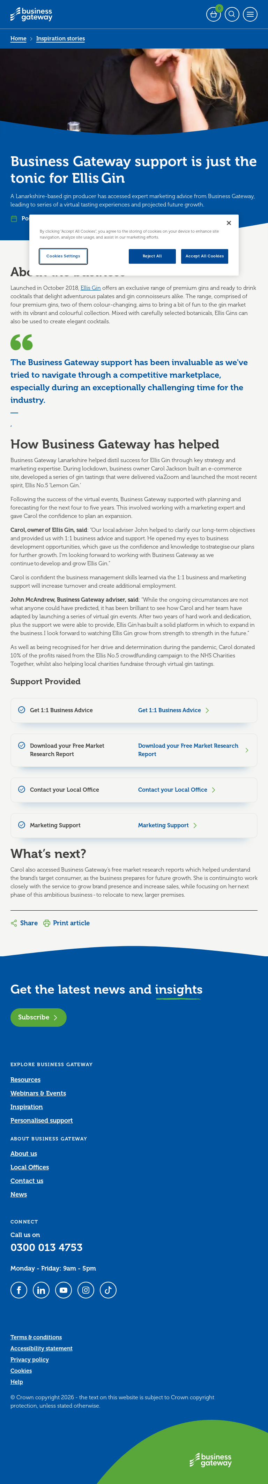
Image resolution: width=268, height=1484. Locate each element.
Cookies (21, 1371)
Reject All (152, 256)
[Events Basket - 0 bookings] (213, 14)
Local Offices (29, 1167)
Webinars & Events (38, 1093)
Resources (25, 1079)
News (18, 1194)
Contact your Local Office (177, 789)
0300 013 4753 (46, 1247)
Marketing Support (168, 825)
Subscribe (38, 1017)
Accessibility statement (41, 1349)
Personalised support (41, 1120)
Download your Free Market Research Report (194, 750)
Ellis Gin (91, 288)
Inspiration (26, 1106)
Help (16, 1382)
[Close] (229, 223)
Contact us (26, 1180)
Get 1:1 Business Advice (174, 710)
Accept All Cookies (205, 256)
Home (18, 39)
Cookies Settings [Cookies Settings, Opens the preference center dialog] (63, 256)
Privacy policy (29, 1360)
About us (23, 1153)
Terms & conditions (36, 1337)
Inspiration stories (60, 39)
